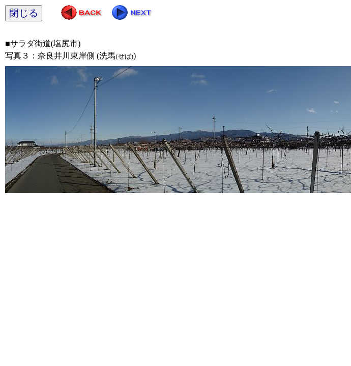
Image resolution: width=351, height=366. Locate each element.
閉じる (23, 13)
